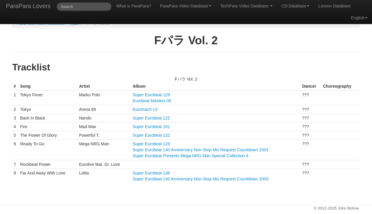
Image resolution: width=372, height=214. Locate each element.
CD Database (295, 6)
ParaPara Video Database (185, 6)
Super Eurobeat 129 (151, 94)
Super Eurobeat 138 (151, 173)
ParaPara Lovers (28, 6)
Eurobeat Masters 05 (152, 100)
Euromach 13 (145, 109)
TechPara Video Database (246, 6)
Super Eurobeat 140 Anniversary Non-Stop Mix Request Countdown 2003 (200, 149)
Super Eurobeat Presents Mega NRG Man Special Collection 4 (190, 155)
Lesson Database (334, 6)
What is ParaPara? (133, 6)
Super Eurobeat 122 (151, 118)
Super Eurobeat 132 (151, 135)
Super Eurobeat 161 (151, 126)
